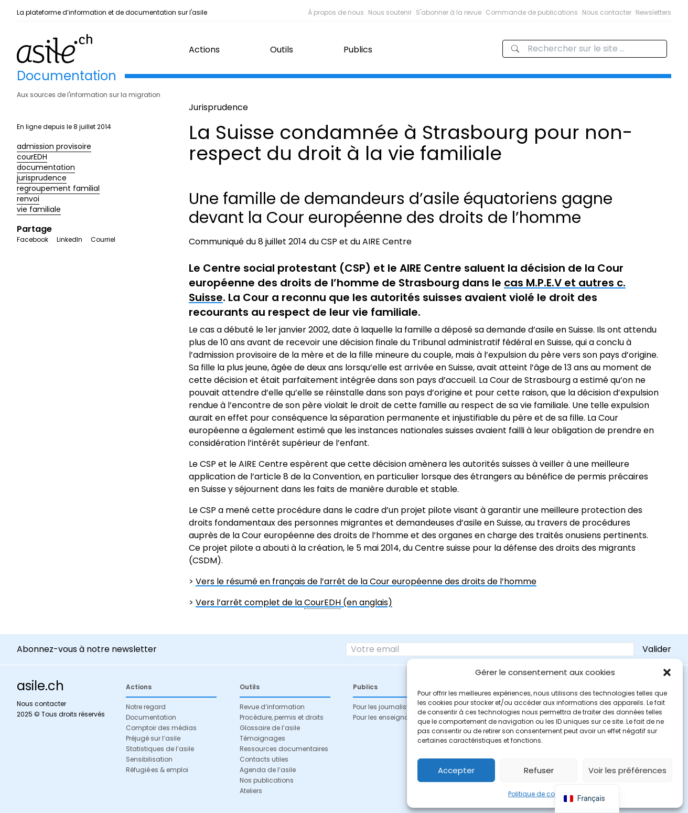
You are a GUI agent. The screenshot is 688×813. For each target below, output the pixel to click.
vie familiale (39, 209)
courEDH (32, 157)
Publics (357, 50)
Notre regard (146, 706)
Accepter (456, 770)
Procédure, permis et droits (282, 717)
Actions (204, 50)
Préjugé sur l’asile (153, 738)
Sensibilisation (149, 759)
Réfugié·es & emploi (157, 769)
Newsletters (653, 12)
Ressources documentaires (284, 748)
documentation (46, 167)
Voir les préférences (627, 770)
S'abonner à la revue (448, 12)
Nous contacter (606, 12)
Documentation (151, 717)
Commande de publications (532, 12)
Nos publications (267, 780)
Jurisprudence (218, 107)
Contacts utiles (264, 759)
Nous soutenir (390, 12)
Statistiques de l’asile (160, 748)
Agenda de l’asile (268, 769)
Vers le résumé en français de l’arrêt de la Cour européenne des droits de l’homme (366, 581)
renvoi (28, 199)
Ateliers (251, 790)
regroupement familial (58, 188)
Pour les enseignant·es (388, 717)
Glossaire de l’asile (270, 727)
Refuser (539, 770)
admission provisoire (54, 146)
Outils (281, 50)
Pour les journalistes (384, 706)
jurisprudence (42, 178)
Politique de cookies (539, 793)
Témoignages (262, 738)
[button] (667, 672)
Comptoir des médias (161, 727)
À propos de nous (336, 12)
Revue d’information (272, 706)
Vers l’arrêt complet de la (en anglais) (294, 602)
